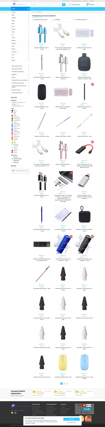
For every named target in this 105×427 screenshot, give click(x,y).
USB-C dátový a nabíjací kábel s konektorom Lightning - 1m (63, 48)
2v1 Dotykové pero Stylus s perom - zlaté (41, 78)
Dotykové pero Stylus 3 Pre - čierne (84, 107)
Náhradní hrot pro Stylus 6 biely (42, 347)
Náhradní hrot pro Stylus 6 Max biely (63, 318)
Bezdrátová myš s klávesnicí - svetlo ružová (63, 107)
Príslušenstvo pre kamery (18, 83)
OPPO (13, 46)
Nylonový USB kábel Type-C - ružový (63, 165)
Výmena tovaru (50, 413)
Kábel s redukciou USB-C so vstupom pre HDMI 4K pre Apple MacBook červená (84, 166)
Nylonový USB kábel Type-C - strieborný (63, 78)
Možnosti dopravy (36, 407)
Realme (13, 49)
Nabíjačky (14, 74)
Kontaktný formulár (65, 409)
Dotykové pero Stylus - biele (84, 136)
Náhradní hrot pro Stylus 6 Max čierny (42, 318)
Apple (13, 15)
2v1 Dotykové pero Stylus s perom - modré (41, 230)
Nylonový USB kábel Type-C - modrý (41, 48)
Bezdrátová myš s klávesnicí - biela (84, 48)
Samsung (14, 51)
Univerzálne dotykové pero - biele (41, 288)
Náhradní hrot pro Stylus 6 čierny (84, 318)
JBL (12, 34)
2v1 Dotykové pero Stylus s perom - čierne (63, 230)
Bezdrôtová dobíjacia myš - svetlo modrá (84, 377)
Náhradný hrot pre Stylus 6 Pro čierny (63, 289)
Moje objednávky (50, 411)
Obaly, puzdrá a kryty (17, 66)
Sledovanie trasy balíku (52, 409)
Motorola (14, 43)
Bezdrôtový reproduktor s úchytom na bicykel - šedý (84, 78)
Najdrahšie (16, 162)
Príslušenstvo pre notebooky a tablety (19, 86)
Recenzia (34, 415)
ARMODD (14, 17)
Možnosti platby (35, 409)
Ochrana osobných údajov (38, 413)
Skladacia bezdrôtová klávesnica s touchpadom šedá (41, 259)
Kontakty (63, 407)
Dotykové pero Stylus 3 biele (42, 136)
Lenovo (13, 37)
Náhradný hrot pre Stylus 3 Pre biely (84, 348)
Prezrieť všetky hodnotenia (17, 395)
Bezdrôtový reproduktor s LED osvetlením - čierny (84, 259)
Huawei (13, 29)
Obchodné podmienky (37, 411)
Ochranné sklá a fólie (17, 68)
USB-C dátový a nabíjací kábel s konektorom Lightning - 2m (42, 165)
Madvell (14, 40)
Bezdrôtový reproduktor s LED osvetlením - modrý (63, 259)
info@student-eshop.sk (76, 1)
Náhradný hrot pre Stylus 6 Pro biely (84, 289)
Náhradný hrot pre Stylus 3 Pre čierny (63, 348)
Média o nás (63, 413)
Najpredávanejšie (17, 158)
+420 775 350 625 (66, 1)
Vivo (13, 57)
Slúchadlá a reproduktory (18, 71)
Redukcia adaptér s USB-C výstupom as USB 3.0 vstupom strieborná (84, 197)
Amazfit (13, 12)
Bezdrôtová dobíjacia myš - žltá (63, 377)
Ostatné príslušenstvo (17, 92)
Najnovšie (16, 157)
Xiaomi (13, 60)
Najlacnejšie (16, 160)
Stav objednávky (50, 407)
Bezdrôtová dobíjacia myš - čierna (42, 107)
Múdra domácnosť (16, 90)
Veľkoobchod (64, 411)
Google (13, 20)
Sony (13, 54)
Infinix (13, 32)
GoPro (13, 23)
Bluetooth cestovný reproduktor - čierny (84, 230)
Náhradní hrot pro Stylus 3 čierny (41, 377)
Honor (13, 26)
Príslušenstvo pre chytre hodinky (19, 80)
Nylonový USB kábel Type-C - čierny (41, 196)
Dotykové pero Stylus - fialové (63, 136)
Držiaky (13, 77)
